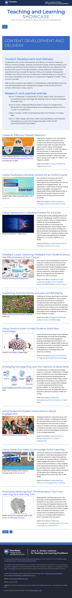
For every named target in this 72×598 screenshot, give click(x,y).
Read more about (51, 282)
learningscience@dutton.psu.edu (18, 578)
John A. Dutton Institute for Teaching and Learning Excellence (23, 559)
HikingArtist (11, 515)
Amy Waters (13, 352)
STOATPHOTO (13, 278)
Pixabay (22, 314)
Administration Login (36, 590)
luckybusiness (12, 435)
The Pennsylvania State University (27, 561)
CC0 (8, 316)
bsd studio (22, 388)
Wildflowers (11, 314)
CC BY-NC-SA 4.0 (19, 473)
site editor (13, 568)
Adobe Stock (23, 278)
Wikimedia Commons (17, 518)
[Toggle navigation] (5, 27)
